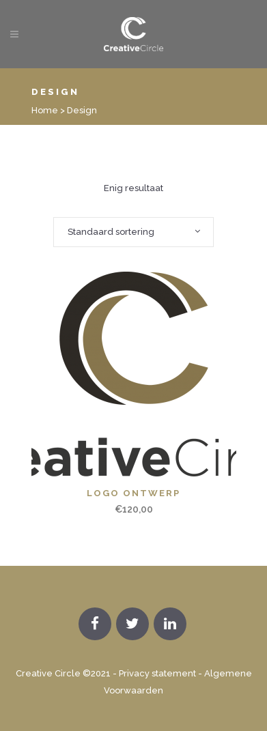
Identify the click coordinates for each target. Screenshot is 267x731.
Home (44, 110)
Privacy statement (157, 673)
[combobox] (133, 232)
